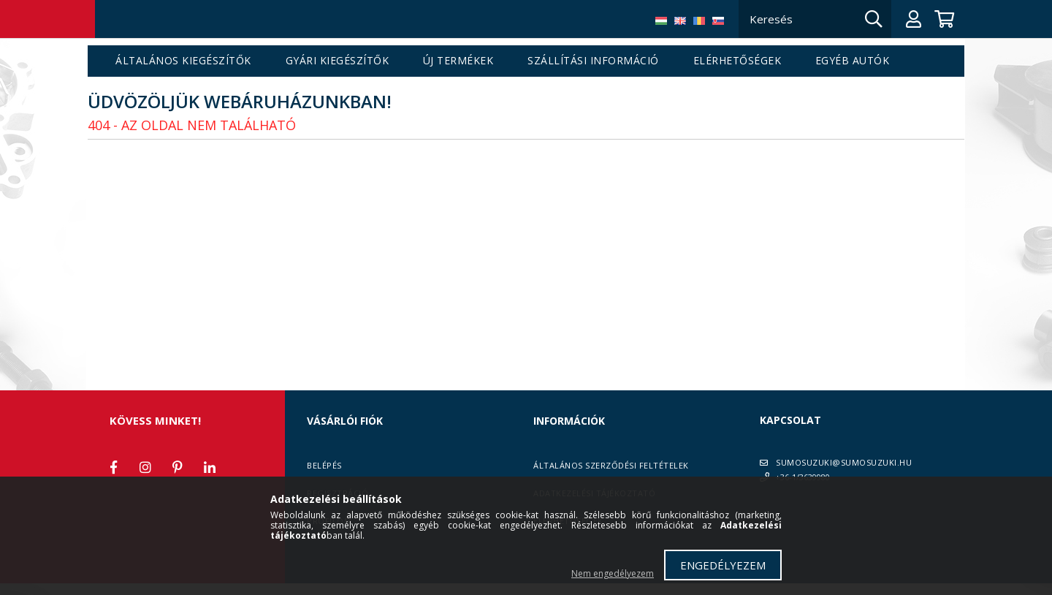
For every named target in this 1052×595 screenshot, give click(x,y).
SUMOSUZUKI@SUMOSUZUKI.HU (844, 462)
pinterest (177, 467)
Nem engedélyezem (612, 573)
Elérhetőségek (737, 61)
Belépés (324, 465)
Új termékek (458, 61)
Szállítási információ (593, 61)
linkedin (209, 467)
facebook (113, 467)
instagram (145, 467)
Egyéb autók (852, 61)
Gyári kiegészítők (337, 61)
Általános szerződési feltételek (611, 465)
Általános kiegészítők (183, 61)
